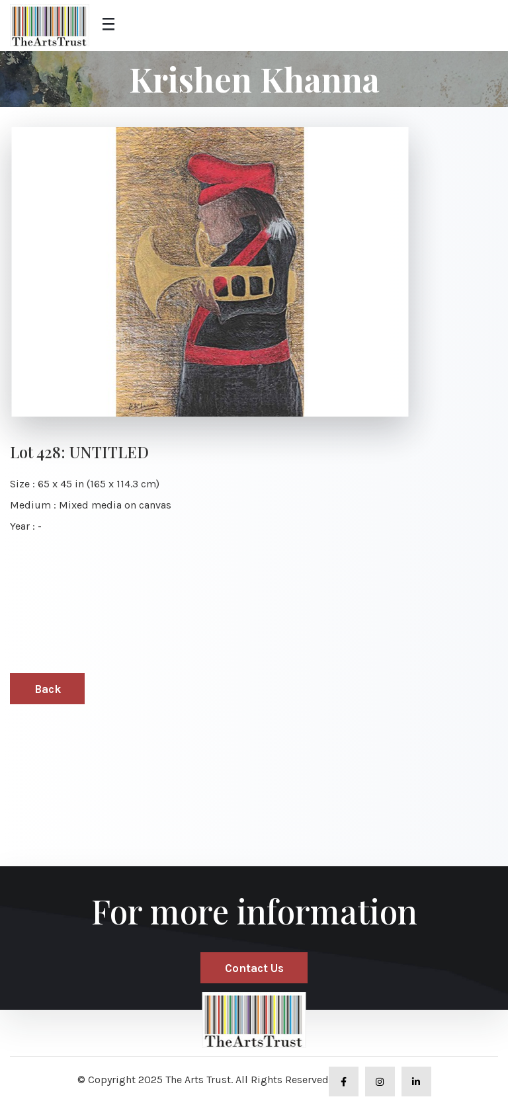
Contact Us (254, 968)
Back (47, 689)
